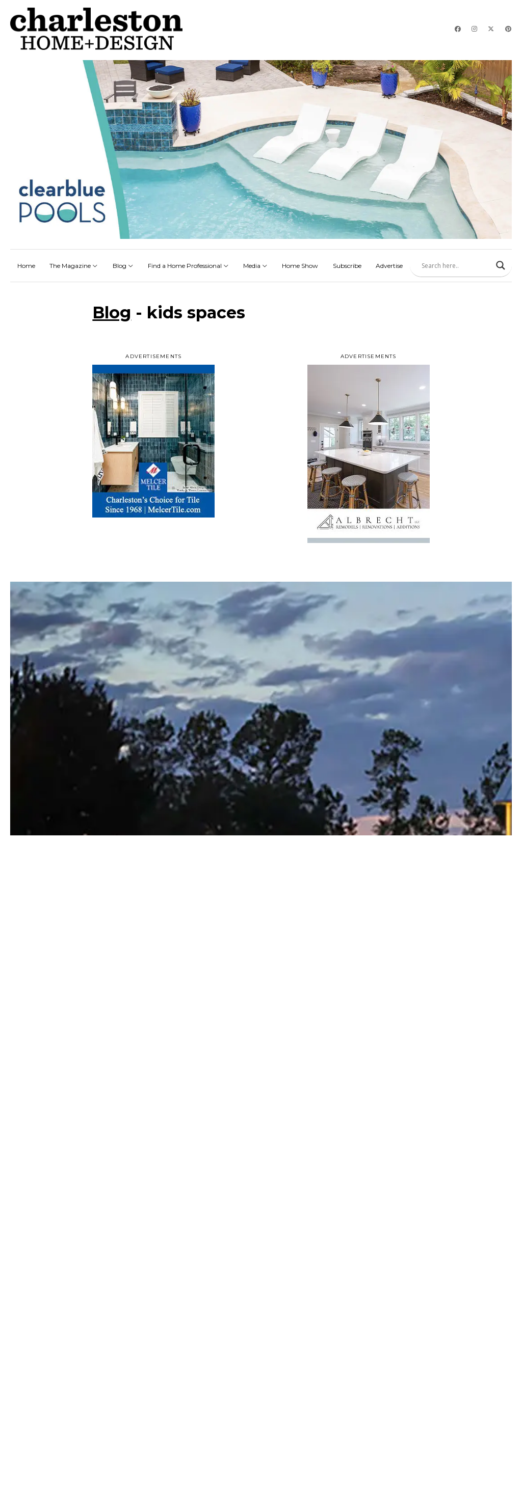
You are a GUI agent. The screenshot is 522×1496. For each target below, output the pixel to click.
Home (26, 265)
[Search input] (456, 265)
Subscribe (347, 265)
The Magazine (73, 265)
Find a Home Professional (188, 265)
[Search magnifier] (500, 265)
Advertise (389, 265)
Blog (123, 265)
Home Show (300, 265)
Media (255, 265)
